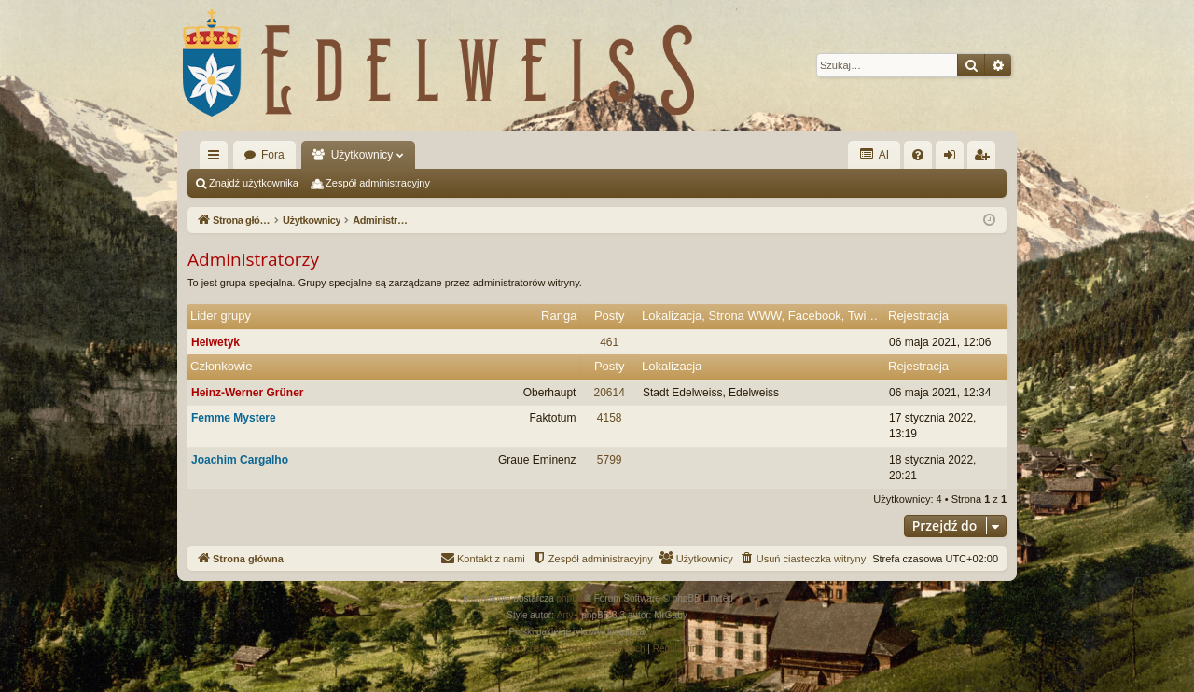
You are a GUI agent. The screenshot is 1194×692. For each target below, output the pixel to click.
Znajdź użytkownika (253, 182)
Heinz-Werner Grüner (247, 392)
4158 (609, 417)
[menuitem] (918, 155)
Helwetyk (215, 342)
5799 (609, 459)
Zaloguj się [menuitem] (954, 158)
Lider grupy (220, 316)
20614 (609, 392)
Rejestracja (918, 316)
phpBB (571, 598)
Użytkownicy (362, 154)
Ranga (558, 316)
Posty (609, 316)
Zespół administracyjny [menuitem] (378, 182)
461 (609, 342)
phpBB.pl (666, 632)
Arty (565, 615)
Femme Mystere (233, 417)
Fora (273, 154)
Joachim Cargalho (239, 459)
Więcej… (217, 158)
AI (874, 154)
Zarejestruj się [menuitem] (985, 158)
